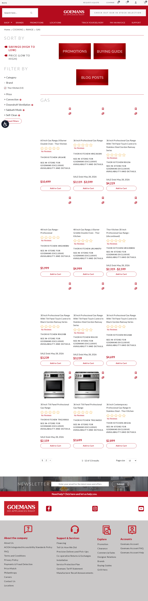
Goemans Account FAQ (132, 548)
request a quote (91, 3)
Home (7, 29)
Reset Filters (13, 121)
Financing (61, 543)
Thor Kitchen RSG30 (85, 337)
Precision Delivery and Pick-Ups (73, 551)
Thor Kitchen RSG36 (118, 162)
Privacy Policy (11, 560)
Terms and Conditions (15, 555)
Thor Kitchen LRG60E (53, 157)
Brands (20, 22)
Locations (55, 22)
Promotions (36, 22)
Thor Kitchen (13, 88)
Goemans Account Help (132, 552)
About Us (9, 543)
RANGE (29, 29)
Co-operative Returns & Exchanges (74, 555)
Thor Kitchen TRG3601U (87, 420)
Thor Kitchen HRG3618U (87, 154)
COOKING (18, 29)
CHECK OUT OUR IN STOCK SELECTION (117, 13)
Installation (62, 560)
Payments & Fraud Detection (18, 564)
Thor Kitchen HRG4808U (54, 246)
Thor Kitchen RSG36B (119, 335)
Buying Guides (104, 565)
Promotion (102, 544)
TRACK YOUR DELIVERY (92, 22)
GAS (38, 29)
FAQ (6, 551)
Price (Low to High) (19, 57)
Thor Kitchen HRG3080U (120, 248)
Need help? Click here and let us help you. (74, 494)
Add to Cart (55, 188)
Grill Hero (102, 569)
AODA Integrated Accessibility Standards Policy (28, 547)
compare (112, 2)
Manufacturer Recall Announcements (75, 572)
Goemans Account (129, 544)
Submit (120, 484)
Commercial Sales (106, 552)
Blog (4, 3)
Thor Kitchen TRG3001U (54, 419)
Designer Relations (106, 557)
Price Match (10, 568)
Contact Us (9, 581)
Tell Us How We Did (67, 547)
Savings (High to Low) (22, 48)
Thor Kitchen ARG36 (118, 423)
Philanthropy (10, 572)
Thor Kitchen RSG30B (53, 334)
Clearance (102, 548)
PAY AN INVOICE (117, 22)
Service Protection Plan (68, 564)
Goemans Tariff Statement (70, 568)
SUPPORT (136, 22)
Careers (8, 577)
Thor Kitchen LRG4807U (87, 248)
